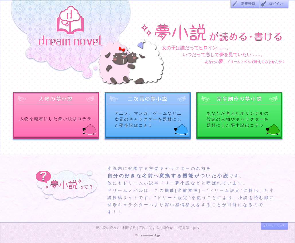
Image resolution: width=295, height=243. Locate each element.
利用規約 (129, 228)
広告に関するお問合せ (155, 228)
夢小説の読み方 (108, 228)
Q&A (195, 228)
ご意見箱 (182, 228)
